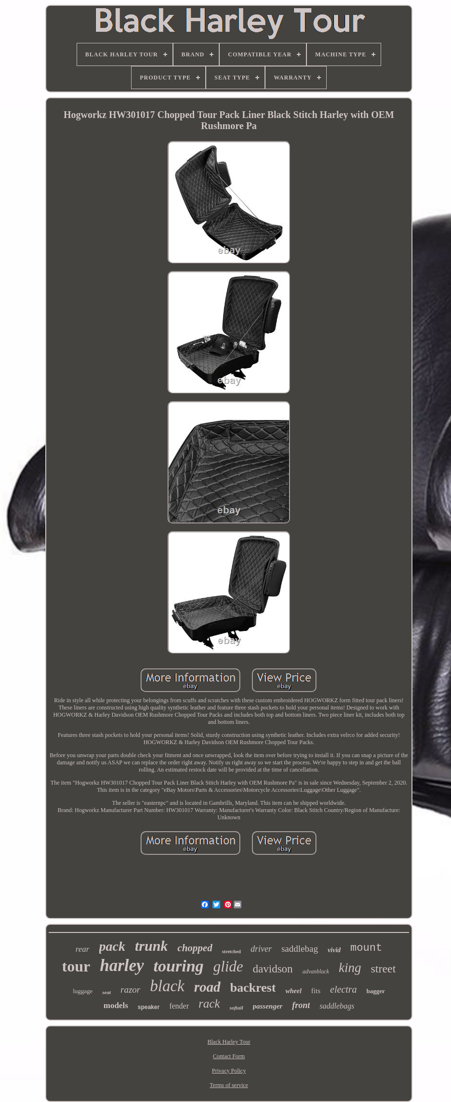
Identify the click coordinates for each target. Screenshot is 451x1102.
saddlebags (336, 1006)
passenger (268, 1006)
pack (112, 946)
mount (366, 948)
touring (179, 966)
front (301, 1005)
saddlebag (299, 949)
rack (209, 1003)
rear (83, 949)
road (207, 987)
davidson (273, 969)
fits (315, 991)
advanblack (316, 971)
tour (76, 966)
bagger (376, 991)
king (350, 967)
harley (122, 965)
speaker (148, 1007)
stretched (231, 951)
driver (261, 949)
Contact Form (229, 1056)
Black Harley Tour (229, 1041)
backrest (253, 988)
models (116, 1005)
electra (343, 989)
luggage (83, 991)
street (383, 968)
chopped (194, 948)
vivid (334, 950)
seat (106, 992)
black (167, 986)
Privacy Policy (229, 1070)
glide (228, 966)
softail (236, 1007)
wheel (293, 991)
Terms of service (229, 1085)
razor (130, 989)
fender (179, 1006)
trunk (151, 946)
